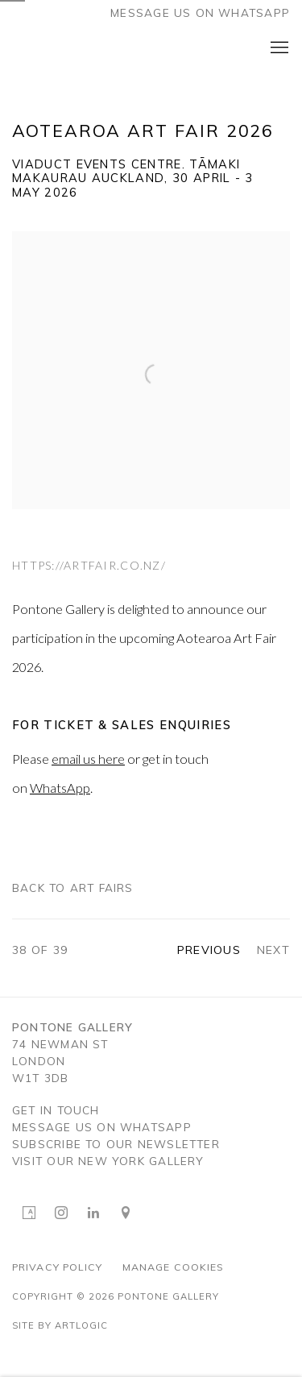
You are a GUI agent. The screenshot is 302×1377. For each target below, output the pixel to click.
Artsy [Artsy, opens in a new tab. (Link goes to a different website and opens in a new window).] (29, 1213)
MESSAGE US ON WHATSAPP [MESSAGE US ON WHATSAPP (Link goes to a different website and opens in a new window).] (102, 1128)
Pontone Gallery (68, 48)
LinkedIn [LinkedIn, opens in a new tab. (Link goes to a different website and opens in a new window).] (93, 1213)
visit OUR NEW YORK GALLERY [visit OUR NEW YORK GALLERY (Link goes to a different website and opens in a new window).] (108, 1161)
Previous (209, 950)
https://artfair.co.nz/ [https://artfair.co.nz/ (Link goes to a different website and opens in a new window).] (89, 565)
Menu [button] (278, 48)
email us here (88, 758)
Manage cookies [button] (173, 1267)
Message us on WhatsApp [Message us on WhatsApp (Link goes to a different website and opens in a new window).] (200, 12)
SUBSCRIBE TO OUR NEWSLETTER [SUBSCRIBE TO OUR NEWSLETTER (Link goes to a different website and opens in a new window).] (116, 1145)
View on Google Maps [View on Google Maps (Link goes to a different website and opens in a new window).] (126, 1213)
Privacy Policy (57, 1267)
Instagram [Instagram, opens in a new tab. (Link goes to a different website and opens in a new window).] (61, 1213)
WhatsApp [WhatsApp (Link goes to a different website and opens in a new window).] (60, 787)
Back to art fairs (73, 887)
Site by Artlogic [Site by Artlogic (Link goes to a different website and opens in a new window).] (60, 1325)
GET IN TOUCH (56, 1111)
